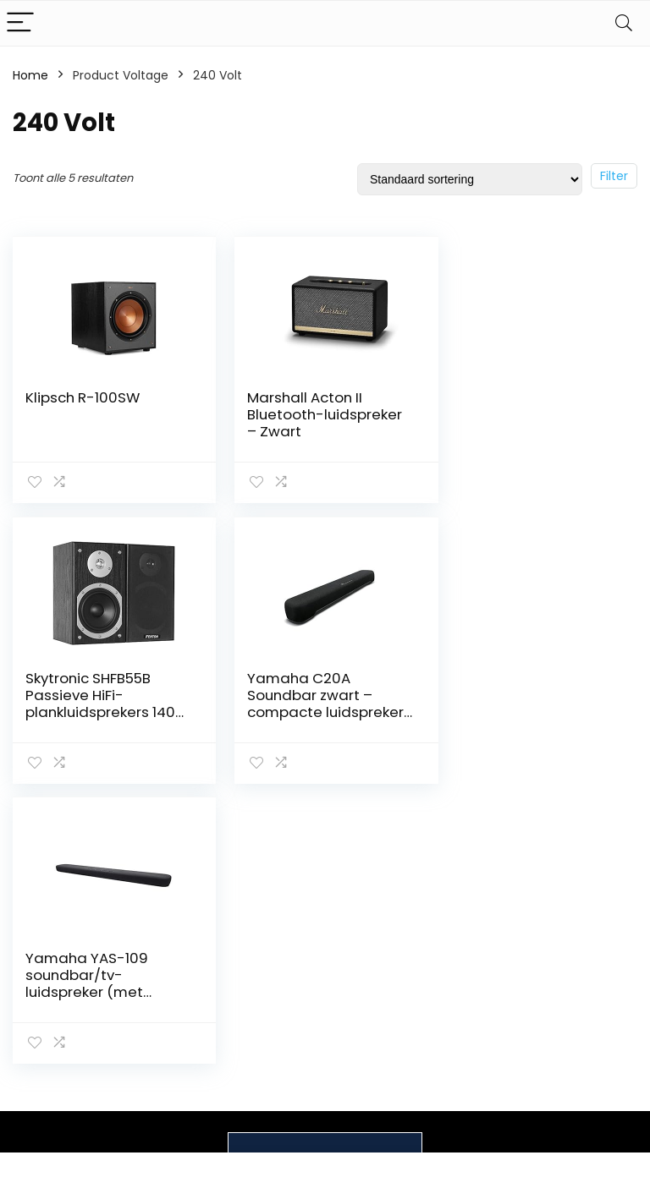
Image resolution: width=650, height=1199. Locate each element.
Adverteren (475, 1139)
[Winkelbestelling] (469, 179)
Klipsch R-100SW (82, 397)
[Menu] (20, 23)
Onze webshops (471, 1084)
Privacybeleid (582, 1005)
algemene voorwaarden (582, 1037)
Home (30, 75)
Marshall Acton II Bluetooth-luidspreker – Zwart (317, 414)
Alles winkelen (482, 1029)
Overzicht (470, 1115)
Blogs (457, 1052)
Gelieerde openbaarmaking (594, 1075)
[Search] (623, 23)
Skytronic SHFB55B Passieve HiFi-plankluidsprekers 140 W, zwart (529, 422)
